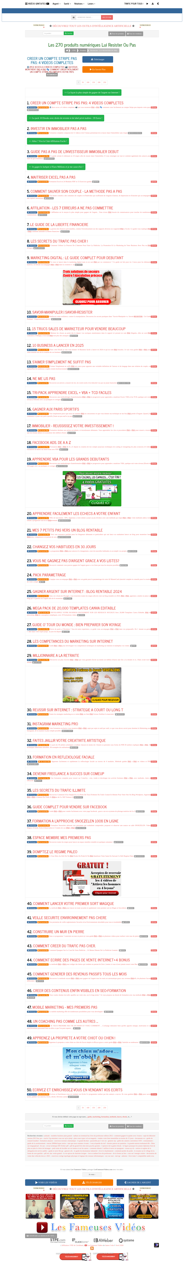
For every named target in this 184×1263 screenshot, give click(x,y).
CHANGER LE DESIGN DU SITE (41, 1236)
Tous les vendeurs (134, 34)
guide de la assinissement (36, 1143)
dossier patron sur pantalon (116, 1143)
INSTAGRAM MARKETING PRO (55, 724)
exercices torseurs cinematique (65, 1141)
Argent (56, 3)
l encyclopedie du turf (98, 1143)
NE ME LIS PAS (44, 378)
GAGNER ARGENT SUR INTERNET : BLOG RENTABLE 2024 (77, 591)
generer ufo (69, 1151)
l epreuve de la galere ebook (111, 1146)
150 (93, 82)
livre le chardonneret (106, 1151)
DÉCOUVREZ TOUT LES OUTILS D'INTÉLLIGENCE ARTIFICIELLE (92, 25)
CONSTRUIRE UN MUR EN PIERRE (58, 931)
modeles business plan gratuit (61, 1136)
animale (47, 1136)
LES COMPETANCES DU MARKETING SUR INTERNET (73, 641)
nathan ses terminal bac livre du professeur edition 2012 (93, 1136)
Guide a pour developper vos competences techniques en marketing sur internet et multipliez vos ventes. (89, 646)
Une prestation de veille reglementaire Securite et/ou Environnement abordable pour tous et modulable (85, 922)
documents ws (140, 1138)
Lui (104, 44)
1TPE (74, 50)
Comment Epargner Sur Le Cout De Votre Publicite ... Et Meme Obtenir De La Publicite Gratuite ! (84, 950)
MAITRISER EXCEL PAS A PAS (53, 177)
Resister (115, 44)
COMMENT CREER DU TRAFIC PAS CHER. (64, 946)
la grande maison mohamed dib (139, 1143)
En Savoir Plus (97, 69)
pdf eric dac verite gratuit (53, 1153)
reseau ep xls (129, 1148)
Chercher (68, 33)
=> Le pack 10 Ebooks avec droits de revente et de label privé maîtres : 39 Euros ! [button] (65, 118)
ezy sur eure (109, 1156)
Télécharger (97, 59)
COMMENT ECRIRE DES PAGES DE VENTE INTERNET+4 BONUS (81, 960)
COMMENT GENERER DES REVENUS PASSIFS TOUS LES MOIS (80, 974)
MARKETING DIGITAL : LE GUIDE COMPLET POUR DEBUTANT (77, 257)
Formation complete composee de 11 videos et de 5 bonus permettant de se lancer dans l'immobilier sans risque (88, 133)
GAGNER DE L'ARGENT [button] (138, 1182)
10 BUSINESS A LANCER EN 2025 (58, 345)
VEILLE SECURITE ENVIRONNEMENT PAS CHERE (70, 917)
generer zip (112, 1141)
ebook (124, 1117)
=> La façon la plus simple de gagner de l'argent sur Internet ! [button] (92, 92)
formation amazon (46, 1141)
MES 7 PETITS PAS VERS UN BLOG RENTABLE (67, 530)
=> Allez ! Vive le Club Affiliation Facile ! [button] (48, 141)
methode (113, 1117)
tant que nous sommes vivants (78, 1143)
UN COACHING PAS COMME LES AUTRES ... (65, 1021)
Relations (79, 3)
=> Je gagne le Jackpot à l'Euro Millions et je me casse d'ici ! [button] (56, 167)
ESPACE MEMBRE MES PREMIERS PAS (62, 837)
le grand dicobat (83, 1141)
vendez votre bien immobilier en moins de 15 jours (116, 1138)
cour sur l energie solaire (136, 1153)
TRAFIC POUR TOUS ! (133, 3)
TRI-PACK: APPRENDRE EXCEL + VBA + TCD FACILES (71, 392)
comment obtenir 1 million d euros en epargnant (107, 1148)
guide (90, 1117)
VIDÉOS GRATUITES (37, 3)
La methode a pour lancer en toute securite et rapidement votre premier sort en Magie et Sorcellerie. (88, 908)
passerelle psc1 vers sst (98, 1141)
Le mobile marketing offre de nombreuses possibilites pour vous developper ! (76, 1012)
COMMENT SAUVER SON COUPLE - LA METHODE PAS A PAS (76, 191)
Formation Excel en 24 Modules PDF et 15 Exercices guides (70, 182)
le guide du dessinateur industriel (85, 1151)
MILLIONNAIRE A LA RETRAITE (56, 655)
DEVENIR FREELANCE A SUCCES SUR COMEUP (68, 773)
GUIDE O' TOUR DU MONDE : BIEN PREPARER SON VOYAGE (76, 624)
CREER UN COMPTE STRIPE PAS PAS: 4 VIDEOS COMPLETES (52, 60)
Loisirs (91, 3)
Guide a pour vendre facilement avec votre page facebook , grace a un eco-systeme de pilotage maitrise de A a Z (92, 811)
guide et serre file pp (56, 1151)
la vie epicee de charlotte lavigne (74, 1153)
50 (83, 82)
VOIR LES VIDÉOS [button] (46, 1182)
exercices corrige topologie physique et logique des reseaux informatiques (78, 1156)
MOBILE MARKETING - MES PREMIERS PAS (64, 1007)
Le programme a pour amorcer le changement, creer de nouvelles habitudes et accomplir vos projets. (88, 551)
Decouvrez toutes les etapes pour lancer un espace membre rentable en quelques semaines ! (81, 842)
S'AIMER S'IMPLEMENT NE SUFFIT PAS (61, 362)
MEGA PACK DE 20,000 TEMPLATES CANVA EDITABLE (74, 608)
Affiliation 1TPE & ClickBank (72, 1245)
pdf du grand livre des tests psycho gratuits (85, 1146)
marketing (96, 1117)
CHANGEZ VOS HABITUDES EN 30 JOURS (64, 546)
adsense (124, 1156)
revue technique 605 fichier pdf (57, 1146)
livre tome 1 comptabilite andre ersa (141, 1156)
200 (99, 82)
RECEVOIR (107, 17)
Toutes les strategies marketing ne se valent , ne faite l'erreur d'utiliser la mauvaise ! (82, 714)
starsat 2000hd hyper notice (56, 1143)
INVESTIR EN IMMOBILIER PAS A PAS (58, 128)
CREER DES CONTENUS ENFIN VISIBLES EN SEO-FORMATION (79, 990)
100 (88, 82)
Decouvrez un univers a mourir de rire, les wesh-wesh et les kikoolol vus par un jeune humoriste (83, 383)
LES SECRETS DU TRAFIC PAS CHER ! (59, 241)
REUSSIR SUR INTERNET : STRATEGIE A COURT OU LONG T (78, 710)
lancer (119, 1117)
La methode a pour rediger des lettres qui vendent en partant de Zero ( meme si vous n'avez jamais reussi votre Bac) (93, 964)
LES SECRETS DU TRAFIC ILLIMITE (59, 790)
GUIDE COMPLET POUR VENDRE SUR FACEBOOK (70, 807)
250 (104, 82)
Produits (83, 50)
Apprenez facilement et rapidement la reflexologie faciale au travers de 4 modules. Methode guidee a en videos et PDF (101, 761)
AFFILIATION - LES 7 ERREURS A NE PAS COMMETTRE (72, 208)
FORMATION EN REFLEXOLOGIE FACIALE (63, 757)
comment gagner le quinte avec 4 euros (128, 1136)
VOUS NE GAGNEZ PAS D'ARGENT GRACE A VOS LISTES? (76, 560)
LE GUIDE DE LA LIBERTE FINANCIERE (59, 224)
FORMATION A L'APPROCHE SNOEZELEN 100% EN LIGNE (75, 821)
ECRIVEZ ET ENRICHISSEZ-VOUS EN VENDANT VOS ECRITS (77, 1090)
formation (105, 1117)
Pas (133, 44)
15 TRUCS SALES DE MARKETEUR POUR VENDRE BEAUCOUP (79, 328)
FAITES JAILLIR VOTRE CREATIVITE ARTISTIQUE (69, 740)
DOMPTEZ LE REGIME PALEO (55, 851)
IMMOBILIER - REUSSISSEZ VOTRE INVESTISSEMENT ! (72, 426)
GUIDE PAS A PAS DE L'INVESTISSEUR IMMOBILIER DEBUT (75, 151)
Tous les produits (117, 34)
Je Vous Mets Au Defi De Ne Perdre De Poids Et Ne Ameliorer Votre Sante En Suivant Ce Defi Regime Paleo (91, 856)
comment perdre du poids (124, 1151)
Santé (67, 3)
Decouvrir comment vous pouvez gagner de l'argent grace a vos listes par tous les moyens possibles (84, 565)
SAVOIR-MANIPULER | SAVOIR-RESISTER (62, 312)
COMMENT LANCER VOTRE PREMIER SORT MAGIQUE (73, 903)
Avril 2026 (119, 1245)
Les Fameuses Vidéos (94, 1245)
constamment (148, 1141)
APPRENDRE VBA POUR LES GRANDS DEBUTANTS (70, 459)
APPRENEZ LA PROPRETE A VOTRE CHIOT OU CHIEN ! (74, 1038)
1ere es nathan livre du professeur (100, 1153)
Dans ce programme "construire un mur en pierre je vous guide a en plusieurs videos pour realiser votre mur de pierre (94, 936)
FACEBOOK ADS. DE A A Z (51, 442)
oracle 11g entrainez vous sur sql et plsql (58, 1138)
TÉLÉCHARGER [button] (92, 1182)
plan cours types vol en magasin (85, 1138)
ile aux (42, 1146)
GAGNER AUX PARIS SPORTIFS (55, 409)
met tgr (117, 1156)
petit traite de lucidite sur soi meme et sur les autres (70, 1148)
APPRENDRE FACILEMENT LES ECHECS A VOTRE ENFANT (76, 513)
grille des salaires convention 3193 (129, 1141)
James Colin (109, 1245)
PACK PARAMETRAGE (49, 575)
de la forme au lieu (119, 1153)
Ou (125, 44)
